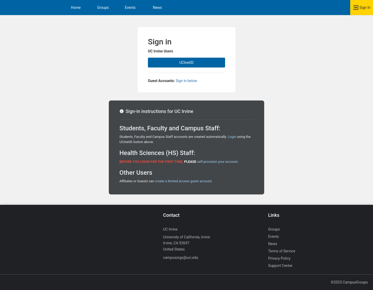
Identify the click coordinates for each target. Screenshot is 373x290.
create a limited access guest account (183, 181)
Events (130, 7)
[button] (361, 7)
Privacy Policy (279, 258)
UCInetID (187, 62)
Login (232, 137)
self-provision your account (217, 162)
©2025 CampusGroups (349, 282)
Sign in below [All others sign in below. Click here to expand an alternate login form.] (186, 81)
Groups (103, 7)
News (157, 7)
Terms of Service (281, 251)
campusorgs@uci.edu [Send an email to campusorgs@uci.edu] (180, 257)
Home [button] (76, 7)
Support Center (280, 266)
